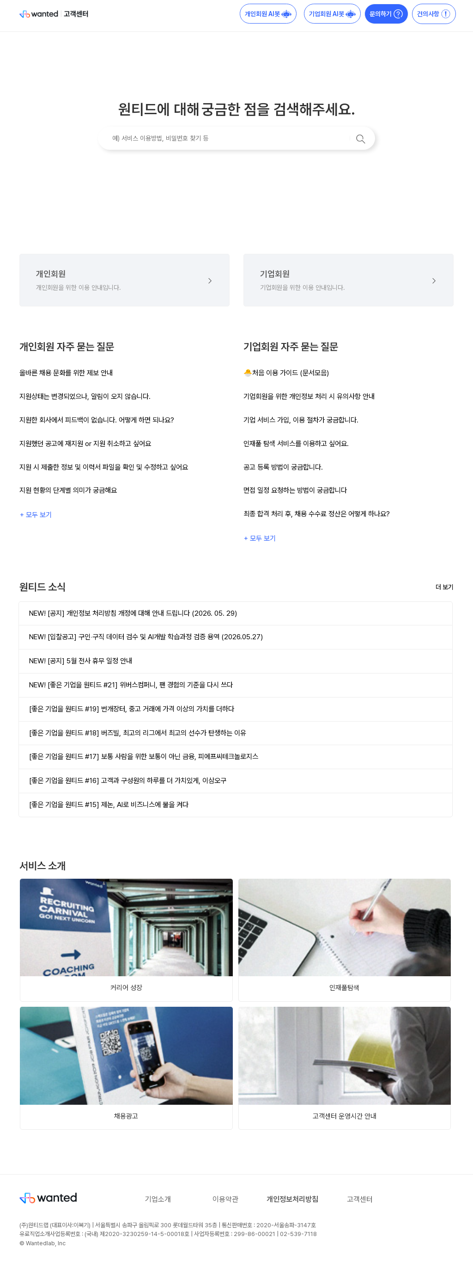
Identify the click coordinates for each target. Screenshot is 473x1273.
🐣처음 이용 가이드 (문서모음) (286, 372)
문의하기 (386, 14)
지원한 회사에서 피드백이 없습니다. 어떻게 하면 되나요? (96, 420)
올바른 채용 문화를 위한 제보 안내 (66, 372)
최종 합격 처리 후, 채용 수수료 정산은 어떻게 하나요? (316, 513)
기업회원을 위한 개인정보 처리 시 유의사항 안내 (309, 396)
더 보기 (445, 587)
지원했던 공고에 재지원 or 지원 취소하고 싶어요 (85, 443)
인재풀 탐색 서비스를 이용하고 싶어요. (296, 443)
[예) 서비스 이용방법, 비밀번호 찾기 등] (236, 138)
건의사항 (434, 14)
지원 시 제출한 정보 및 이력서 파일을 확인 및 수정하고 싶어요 (103, 467)
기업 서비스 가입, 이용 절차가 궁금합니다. (300, 420)
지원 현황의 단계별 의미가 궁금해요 (68, 490)
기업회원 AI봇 (332, 13)
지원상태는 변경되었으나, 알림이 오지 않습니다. (85, 396)
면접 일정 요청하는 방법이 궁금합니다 (295, 490)
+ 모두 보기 (36, 514)
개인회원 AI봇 (268, 13)
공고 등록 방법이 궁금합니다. (283, 467)
